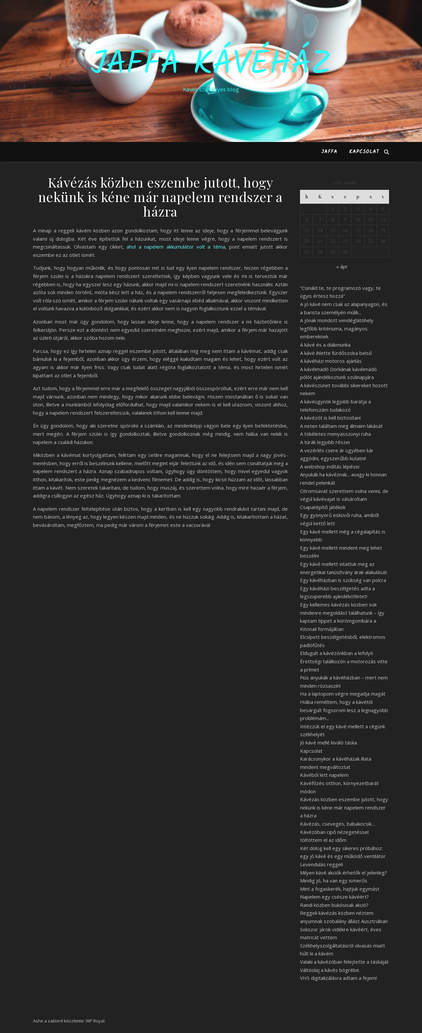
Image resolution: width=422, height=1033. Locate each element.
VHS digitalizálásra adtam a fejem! (338, 978)
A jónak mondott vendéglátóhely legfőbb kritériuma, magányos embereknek (337, 328)
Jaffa (329, 152)
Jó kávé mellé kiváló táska (328, 742)
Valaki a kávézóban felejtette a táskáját (344, 961)
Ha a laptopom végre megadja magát (342, 693)
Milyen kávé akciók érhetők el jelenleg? (343, 872)
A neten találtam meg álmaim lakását (341, 426)
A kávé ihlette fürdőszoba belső (336, 353)
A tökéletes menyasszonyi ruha (335, 433)
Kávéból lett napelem (324, 775)
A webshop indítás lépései (329, 466)
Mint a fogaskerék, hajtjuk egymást (339, 888)
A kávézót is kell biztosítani (330, 417)
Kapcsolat (364, 152)
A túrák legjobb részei (325, 442)
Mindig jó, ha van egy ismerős (333, 880)
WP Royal (95, 1021)
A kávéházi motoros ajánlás (331, 361)
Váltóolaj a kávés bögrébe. (330, 970)
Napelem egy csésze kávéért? (334, 896)
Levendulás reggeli (321, 864)
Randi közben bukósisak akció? (334, 905)
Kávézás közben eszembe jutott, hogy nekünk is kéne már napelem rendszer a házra (344, 807)
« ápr (342, 266)
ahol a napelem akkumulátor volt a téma (176, 246)
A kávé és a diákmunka (325, 344)
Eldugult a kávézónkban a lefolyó (336, 653)
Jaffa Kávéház (211, 65)
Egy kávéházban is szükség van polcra (343, 580)
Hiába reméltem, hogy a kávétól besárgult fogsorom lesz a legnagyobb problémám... (344, 710)
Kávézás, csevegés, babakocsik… (337, 823)
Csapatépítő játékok (323, 507)
